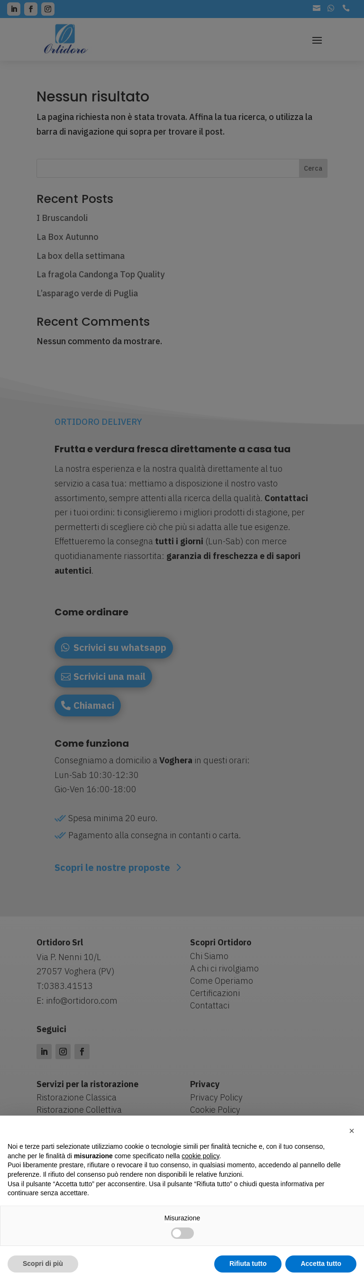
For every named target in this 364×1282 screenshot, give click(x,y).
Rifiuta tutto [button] (248, 1263)
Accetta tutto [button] (320, 1263)
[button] (351, 1130)
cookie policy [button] (200, 1156)
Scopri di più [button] (43, 1263)
